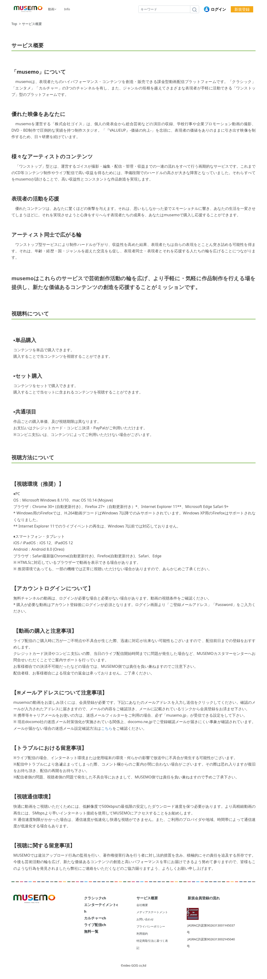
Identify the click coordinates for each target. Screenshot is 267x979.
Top (14, 24)
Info (67, 9)
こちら (106, 728)
